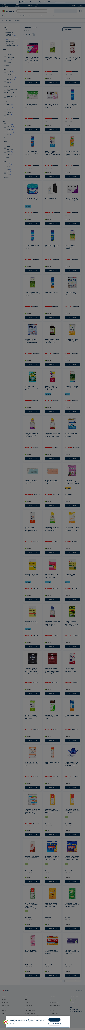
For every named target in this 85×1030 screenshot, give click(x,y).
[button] (5, 1022)
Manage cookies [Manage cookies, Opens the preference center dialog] (54, 1023)
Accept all (54, 1020)
